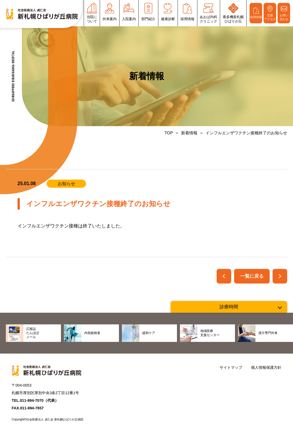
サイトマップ (231, 367)
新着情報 (189, 133)
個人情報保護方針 (266, 367)
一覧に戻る (252, 276)
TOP (168, 133)
